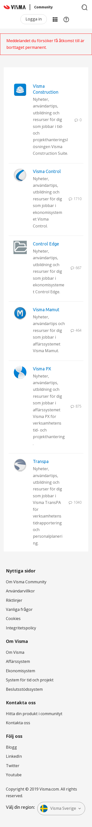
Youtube (14, 774)
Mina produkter (55, 19)
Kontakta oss (18, 722)
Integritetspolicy (21, 628)
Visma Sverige (58, 808)
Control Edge (46, 243)
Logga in (34, 19)
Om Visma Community (26, 582)
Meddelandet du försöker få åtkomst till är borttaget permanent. (45, 44)
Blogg (11, 747)
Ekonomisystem (20, 670)
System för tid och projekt (29, 680)
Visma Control (47, 171)
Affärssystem (18, 661)
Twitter (12, 765)
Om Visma (15, 652)
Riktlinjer (14, 600)
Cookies (13, 618)
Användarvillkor (20, 591)
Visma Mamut (46, 309)
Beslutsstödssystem (24, 689)
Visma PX (42, 368)
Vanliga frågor (19, 609)
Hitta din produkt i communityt (34, 713)
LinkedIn (14, 756)
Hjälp (66, 19)
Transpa (41, 461)
